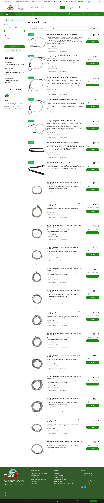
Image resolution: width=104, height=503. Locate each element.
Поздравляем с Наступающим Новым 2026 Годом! (14, 72)
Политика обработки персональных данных (63, 484)
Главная (30, 19)
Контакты (16, 1)
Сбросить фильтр (15, 50)
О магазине (57, 473)
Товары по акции (58, 475)
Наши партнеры (58, 481)
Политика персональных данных (11, 498)
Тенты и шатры (35, 477)
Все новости (21, 58)
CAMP (8, 38)
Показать (13, 46)
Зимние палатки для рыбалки (38, 14)
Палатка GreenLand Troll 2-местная (19, 95)
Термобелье (34, 483)
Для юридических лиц (60, 479)
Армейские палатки (22, 14)
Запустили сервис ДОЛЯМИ (14, 65)
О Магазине (47, 1)
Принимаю (93, 501)
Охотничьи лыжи (52, 14)
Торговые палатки (35, 481)
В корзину (92, 41)
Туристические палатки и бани (39, 473)
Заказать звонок (95, 1)
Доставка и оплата (25, 1)
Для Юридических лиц (36, 1)
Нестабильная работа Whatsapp (12, 81)
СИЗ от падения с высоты (42, 19)
